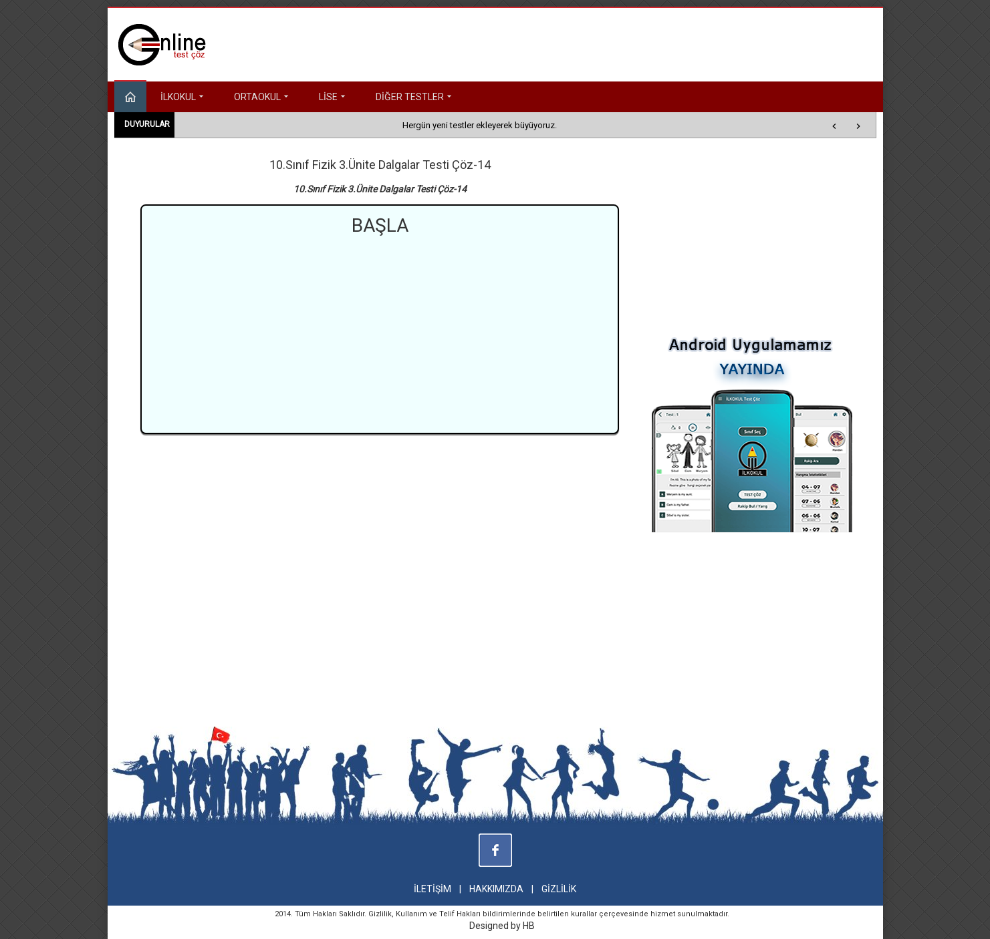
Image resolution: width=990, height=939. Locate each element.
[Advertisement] (379, 332)
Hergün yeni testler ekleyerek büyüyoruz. (479, 125)
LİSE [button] (333, 96)
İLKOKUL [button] (183, 96)
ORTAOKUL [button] (262, 96)
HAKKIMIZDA (496, 889)
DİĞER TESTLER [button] (415, 96)
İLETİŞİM (432, 889)
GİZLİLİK (558, 889)
